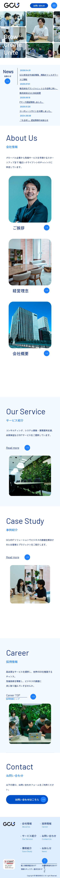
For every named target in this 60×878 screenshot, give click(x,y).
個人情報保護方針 (27, 865)
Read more (12, 447)
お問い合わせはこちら (27, 799)
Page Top (54, 868)
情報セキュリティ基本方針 (30, 869)
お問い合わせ (39, 5)
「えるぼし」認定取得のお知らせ (34, 120)
